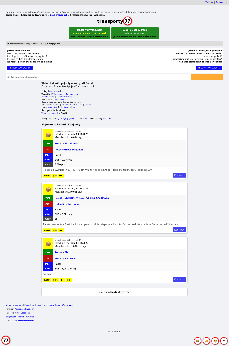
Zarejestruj (222, 2)
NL (71, 104)
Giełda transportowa (14, 305)
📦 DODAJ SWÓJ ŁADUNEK (209, 68)
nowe (85, 118)
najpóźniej (61, 118)
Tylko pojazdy (72, 94)
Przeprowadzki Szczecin (24, 309)
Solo (55, 107)
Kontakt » (179, 175)
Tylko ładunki (58, 94)
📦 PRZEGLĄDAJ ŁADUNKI (19, 68)
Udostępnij (25, 313)
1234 (109, 118)
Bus (50, 107)
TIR (60, 107)
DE (62, 104)
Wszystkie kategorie (50, 113)
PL (58, 104)
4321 (105, 118)
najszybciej (69, 118)
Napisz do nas (54, 305)
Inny (74, 107)
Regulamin (11, 317)
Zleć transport (58, 15)
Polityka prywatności (26, 317)
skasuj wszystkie (54, 91)
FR (67, 104)
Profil (17, 313)
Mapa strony (29, 305)
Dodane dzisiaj (47, 96)
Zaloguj (209, 2)
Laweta (67, 107)
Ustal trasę (59, 99)
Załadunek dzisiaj (64, 96)
